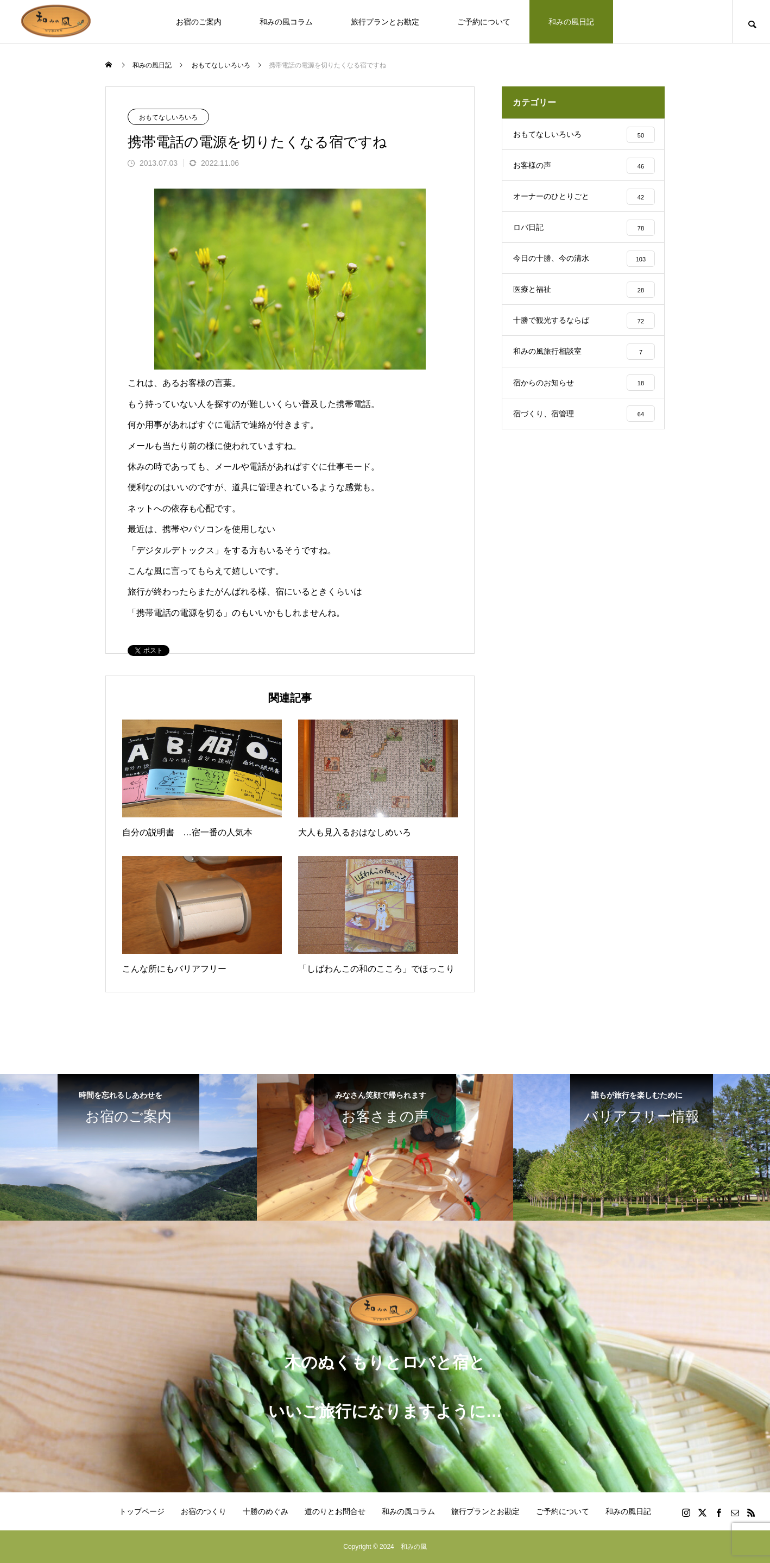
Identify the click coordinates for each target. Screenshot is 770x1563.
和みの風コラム (286, 21)
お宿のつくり (203, 1511)
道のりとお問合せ (335, 1511)
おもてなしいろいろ (168, 117)
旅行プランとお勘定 (385, 21)
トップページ (142, 1511)
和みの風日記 (571, 21)
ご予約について (483, 21)
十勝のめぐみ (265, 1511)
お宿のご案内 (199, 21)
